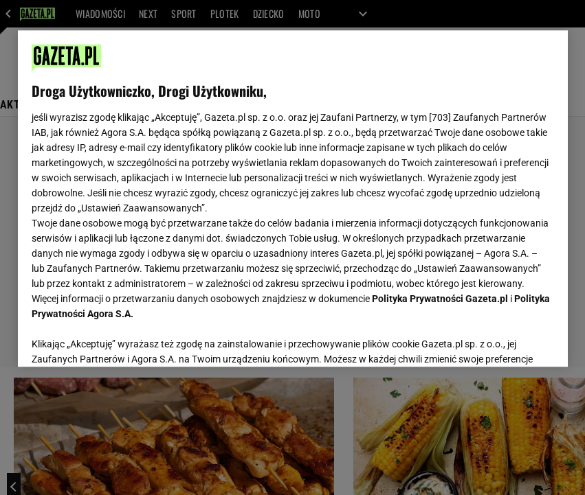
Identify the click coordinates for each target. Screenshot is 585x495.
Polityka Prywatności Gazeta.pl (440, 298)
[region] (293, 198)
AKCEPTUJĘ (507, 339)
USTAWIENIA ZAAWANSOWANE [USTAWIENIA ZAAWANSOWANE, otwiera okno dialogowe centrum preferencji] (121, 339)
